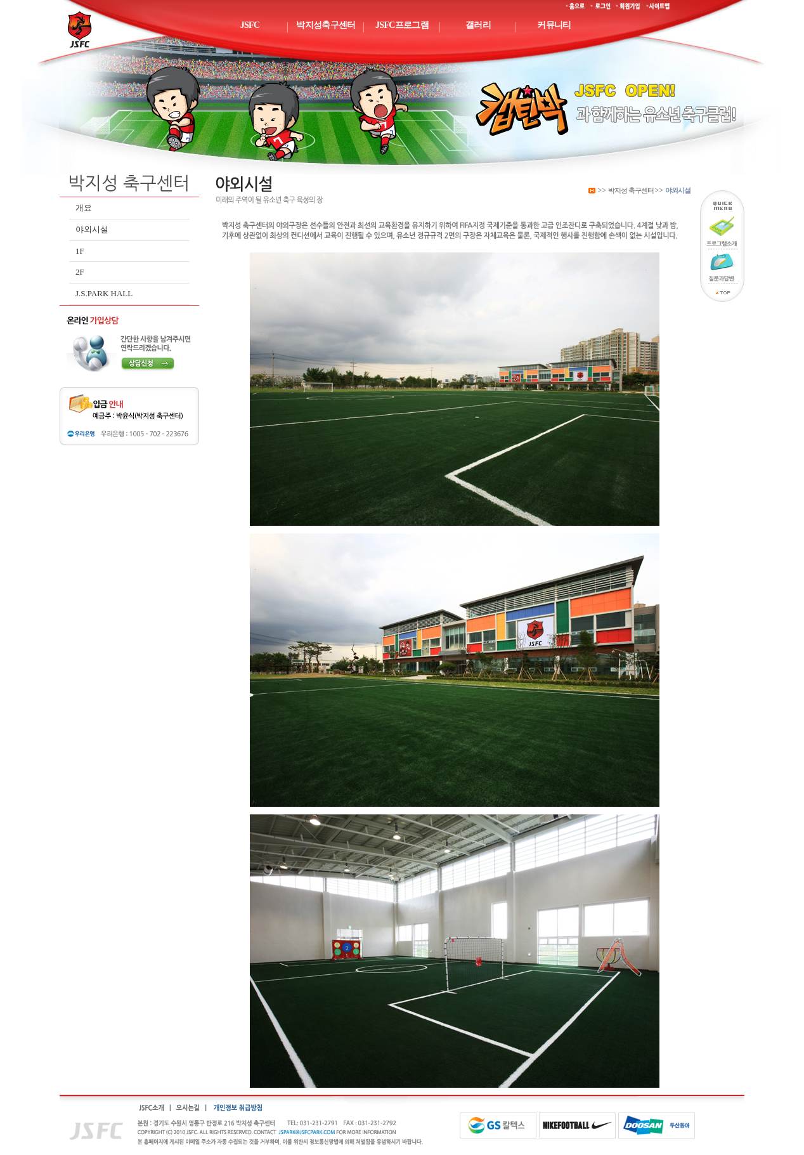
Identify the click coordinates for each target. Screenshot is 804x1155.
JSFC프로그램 (402, 25)
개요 (83, 207)
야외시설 (91, 229)
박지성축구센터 (325, 25)
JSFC (250, 25)
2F (79, 272)
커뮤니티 (554, 25)
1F (79, 251)
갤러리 (478, 25)
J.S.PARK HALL (104, 293)
